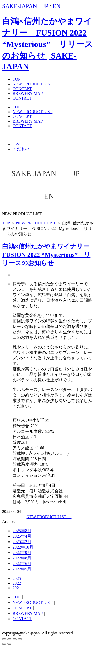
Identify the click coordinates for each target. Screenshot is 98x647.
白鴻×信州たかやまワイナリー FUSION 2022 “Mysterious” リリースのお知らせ (49, 254)
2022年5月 (22, 569)
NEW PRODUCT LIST (32, 84)
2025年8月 (22, 530)
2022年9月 (22, 552)
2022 (17, 583)
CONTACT (22, 126)
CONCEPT (22, 116)
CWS (17, 144)
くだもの (21, 149)
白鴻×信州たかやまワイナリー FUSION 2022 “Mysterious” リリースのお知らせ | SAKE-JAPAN (47, 43)
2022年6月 (22, 563)
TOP (16, 107)
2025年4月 (22, 536)
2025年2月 (22, 541)
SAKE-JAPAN (19, 6)
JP (45, 6)
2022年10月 (23, 547)
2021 (17, 588)
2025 (17, 578)
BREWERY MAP (28, 121)
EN (56, 6)
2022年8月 (22, 558)
